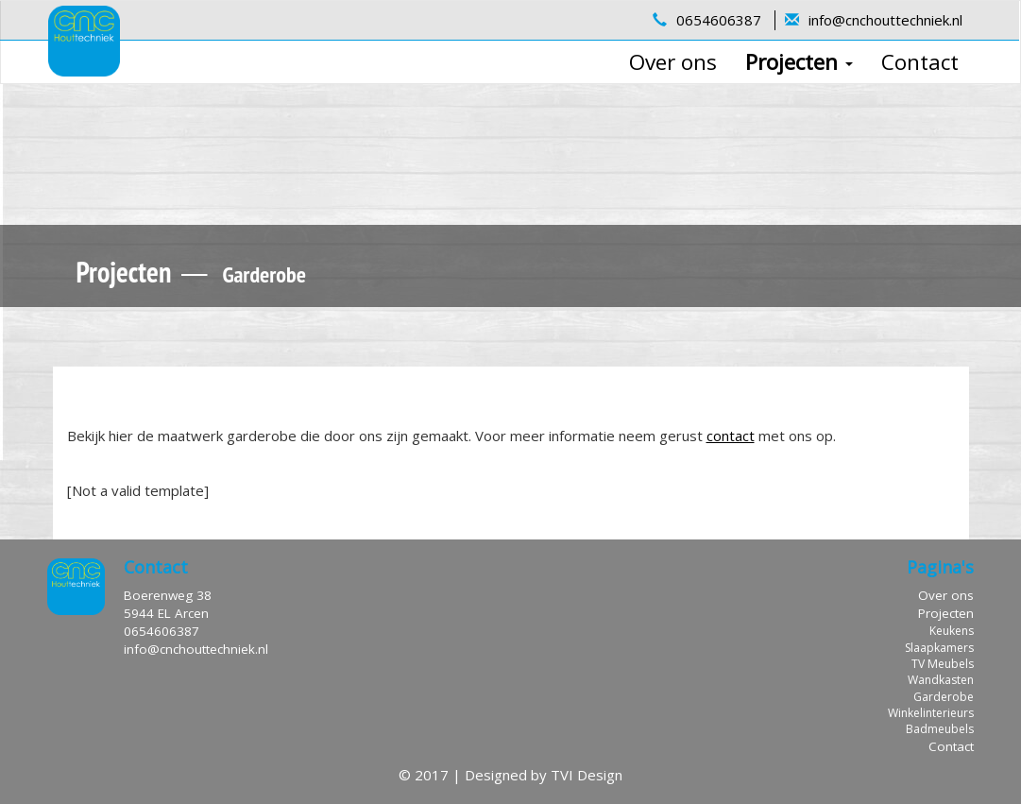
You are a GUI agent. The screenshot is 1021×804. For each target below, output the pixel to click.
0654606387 (718, 19)
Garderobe (943, 697)
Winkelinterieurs (931, 713)
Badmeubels (940, 729)
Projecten (799, 62)
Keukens (951, 631)
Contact (920, 62)
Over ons (673, 62)
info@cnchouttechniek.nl (885, 19)
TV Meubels (942, 664)
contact (730, 435)
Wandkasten (941, 680)
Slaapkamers (939, 648)
